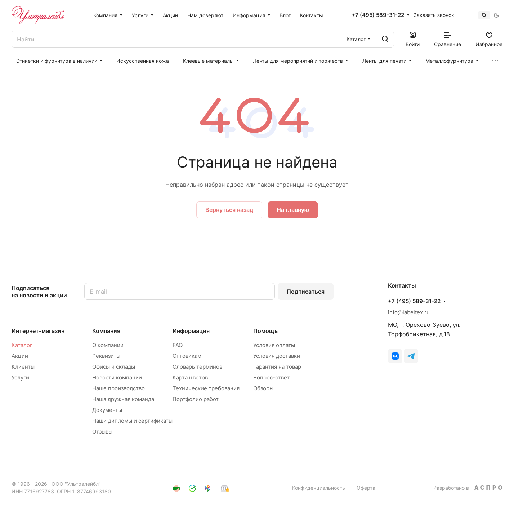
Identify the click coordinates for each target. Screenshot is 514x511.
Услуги (20, 377)
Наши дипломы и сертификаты (132, 420)
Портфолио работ (196, 399)
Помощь (265, 330)
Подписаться (306, 291)
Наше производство (118, 388)
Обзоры (263, 388)
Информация (191, 330)
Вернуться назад (229, 209)
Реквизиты (106, 355)
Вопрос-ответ (271, 377)
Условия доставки (276, 355)
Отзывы (102, 431)
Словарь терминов (197, 366)
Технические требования (206, 388)
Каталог (22, 345)
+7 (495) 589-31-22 (378, 15)
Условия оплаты (274, 345)
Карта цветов (190, 377)
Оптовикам (187, 355)
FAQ (178, 345)
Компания (106, 330)
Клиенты (23, 366)
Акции (20, 355)
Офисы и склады (113, 366)
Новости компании (117, 377)
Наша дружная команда (123, 399)
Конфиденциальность (318, 488)
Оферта (366, 488)
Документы (107, 409)
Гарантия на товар (277, 366)
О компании (108, 345)
